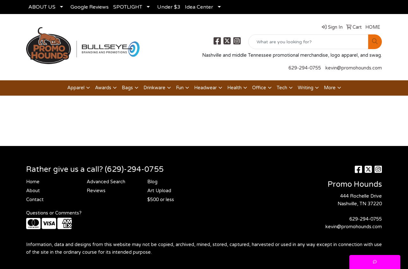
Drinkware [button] (154, 88)
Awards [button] (103, 88)
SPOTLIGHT (127, 7)
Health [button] (234, 88)
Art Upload (159, 190)
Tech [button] (282, 88)
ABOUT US (41, 7)
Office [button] (259, 88)
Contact (35, 199)
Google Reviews (89, 7)
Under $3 (168, 7)
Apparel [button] (75, 88)
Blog (152, 182)
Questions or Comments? (54, 213)
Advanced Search (106, 182)
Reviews (96, 190)
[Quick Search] (308, 41)
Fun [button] (180, 88)
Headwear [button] (205, 88)
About (33, 190)
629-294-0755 (304, 68)
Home (33, 182)
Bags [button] (127, 88)
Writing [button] (305, 88)
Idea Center (199, 7)
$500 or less (160, 199)
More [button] (330, 88)
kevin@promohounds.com (353, 68)
